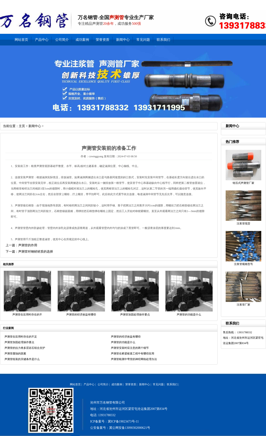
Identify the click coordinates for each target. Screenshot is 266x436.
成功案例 (82, 39)
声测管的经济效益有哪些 (81, 314)
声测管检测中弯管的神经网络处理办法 (134, 359)
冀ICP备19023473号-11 (123, 421)
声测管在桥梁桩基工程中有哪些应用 (132, 353)
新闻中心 (223, 3)
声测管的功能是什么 (189, 314)
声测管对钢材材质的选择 (35, 251)
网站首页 (21, 39)
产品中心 (236, 3)
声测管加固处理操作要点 (135, 314)
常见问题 (143, 39)
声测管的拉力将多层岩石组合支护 (25, 347)
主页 (22, 126)
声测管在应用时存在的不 (27, 314)
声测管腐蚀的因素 (15, 353)
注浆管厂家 (243, 304)
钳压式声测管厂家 (243, 183)
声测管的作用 (27, 245)
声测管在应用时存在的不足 (21, 336)
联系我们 (211, 3)
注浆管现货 (243, 223)
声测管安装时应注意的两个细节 (130, 347)
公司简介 (249, 3)
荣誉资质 (102, 39)
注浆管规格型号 (243, 264)
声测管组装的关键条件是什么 (22, 359)
